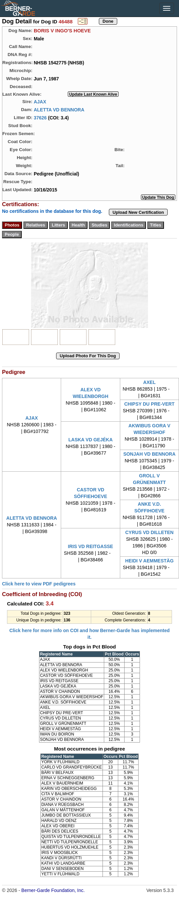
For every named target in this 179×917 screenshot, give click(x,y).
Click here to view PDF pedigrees (38, 583)
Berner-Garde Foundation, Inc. (53, 890)
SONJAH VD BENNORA (149, 454)
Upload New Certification (138, 212)
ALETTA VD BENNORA (59, 109)
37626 (40, 117)
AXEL (149, 382)
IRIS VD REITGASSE (90, 546)
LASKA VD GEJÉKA (90, 439)
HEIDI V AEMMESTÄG (149, 560)
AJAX (40, 101)
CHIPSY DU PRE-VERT (149, 404)
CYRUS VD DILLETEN (149, 532)
